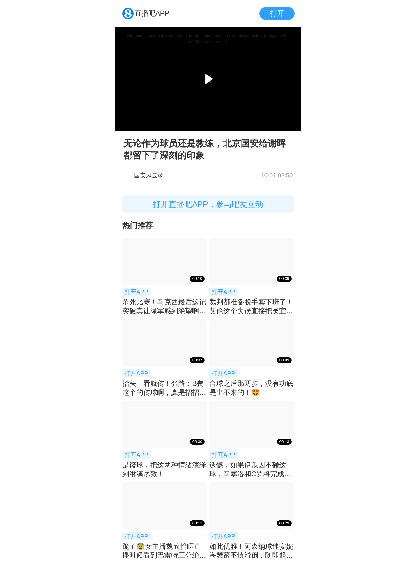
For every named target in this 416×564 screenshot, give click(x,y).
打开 (277, 13)
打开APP (136, 291)
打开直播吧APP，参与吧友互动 (208, 204)
